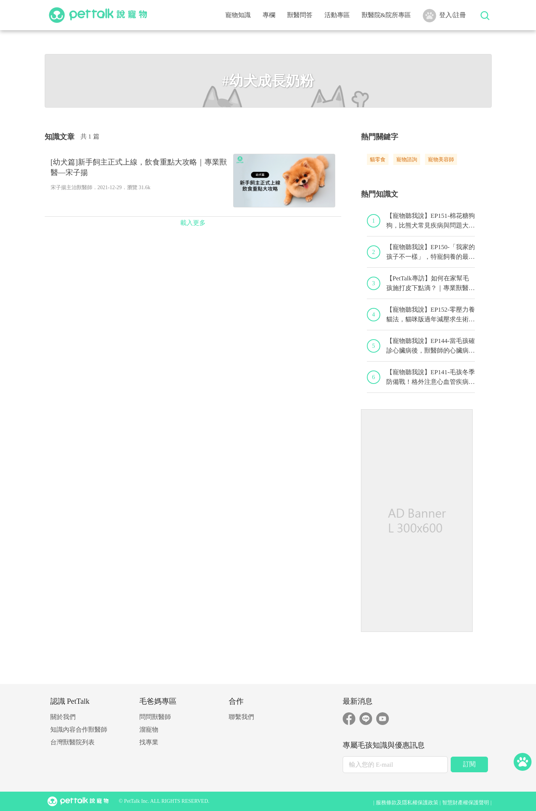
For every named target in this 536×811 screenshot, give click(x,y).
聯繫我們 (241, 717)
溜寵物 (148, 729)
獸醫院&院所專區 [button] (386, 15)
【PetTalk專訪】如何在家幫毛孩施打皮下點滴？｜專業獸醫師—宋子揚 (430, 284)
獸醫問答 (300, 15)
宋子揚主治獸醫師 (71, 187)
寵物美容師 (441, 159)
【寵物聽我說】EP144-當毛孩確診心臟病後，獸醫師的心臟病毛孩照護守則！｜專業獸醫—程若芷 (430, 346)
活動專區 (337, 15)
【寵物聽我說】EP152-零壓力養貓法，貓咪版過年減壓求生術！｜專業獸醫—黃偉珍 (430, 315)
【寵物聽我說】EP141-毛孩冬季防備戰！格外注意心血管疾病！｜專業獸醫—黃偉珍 (430, 378)
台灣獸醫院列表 (72, 742)
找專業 (148, 742)
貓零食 (378, 159)
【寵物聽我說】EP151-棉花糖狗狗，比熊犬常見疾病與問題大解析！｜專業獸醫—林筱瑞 (430, 221)
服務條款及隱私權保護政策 (407, 802)
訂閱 (469, 764)
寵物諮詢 (406, 159)
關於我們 (63, 717)
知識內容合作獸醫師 (78, 729)
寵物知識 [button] (238, 15)
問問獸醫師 (155, 717)
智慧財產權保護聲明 (465, 802)
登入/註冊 (444, 15)
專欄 (269, 15)
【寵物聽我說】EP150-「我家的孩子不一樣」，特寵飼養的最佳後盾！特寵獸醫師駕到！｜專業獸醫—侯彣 (430, 252)
